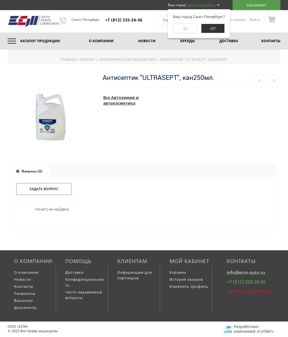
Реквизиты (24, 293)
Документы (25, 307)
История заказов (186, 279)
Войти (255, 19)
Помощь (78, 261)
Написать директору (249, 291)
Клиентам (132, 261)
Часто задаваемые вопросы (83, 294)
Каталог (87, 59)
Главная (68, 59)
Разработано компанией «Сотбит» (254, 329)
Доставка (74, 272)
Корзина (177, 272)
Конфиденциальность (85, 282)
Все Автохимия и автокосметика (121, 100)
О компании (33, 261)
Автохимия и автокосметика (127, 59)
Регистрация (235, 19)
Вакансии (23, 300)
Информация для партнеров (134, 275)
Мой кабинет (189, 261)
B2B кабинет (256, 5)
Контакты (23, 286)
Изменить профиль (188, 286)
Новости (22, 279)
